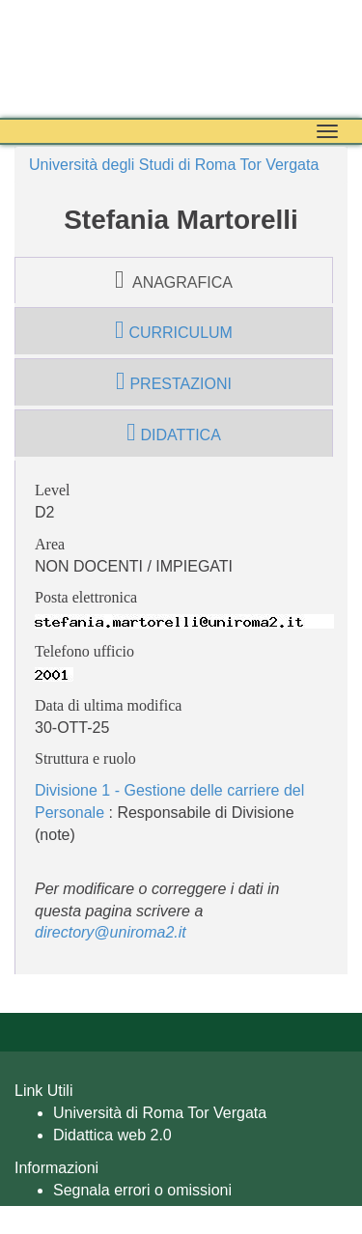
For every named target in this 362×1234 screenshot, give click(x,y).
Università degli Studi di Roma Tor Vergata (174, 164)
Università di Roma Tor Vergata (159, 1113)
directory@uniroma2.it (110, 932)
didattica (173, 432)
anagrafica (174, 280)
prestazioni (174, 381)
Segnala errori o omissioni (142, 1190)
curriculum (174, 330)
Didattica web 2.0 (112, 1135)
